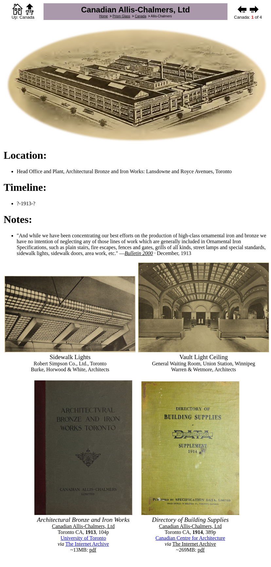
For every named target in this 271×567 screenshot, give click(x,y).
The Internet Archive (87, 544)
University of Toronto (83, 538)
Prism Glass (121, 16)
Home (103, 16)
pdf (92, 550)
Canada (140, 16)
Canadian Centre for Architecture (190, 538)
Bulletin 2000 (139, 253)
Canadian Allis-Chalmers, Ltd (83, 526)
